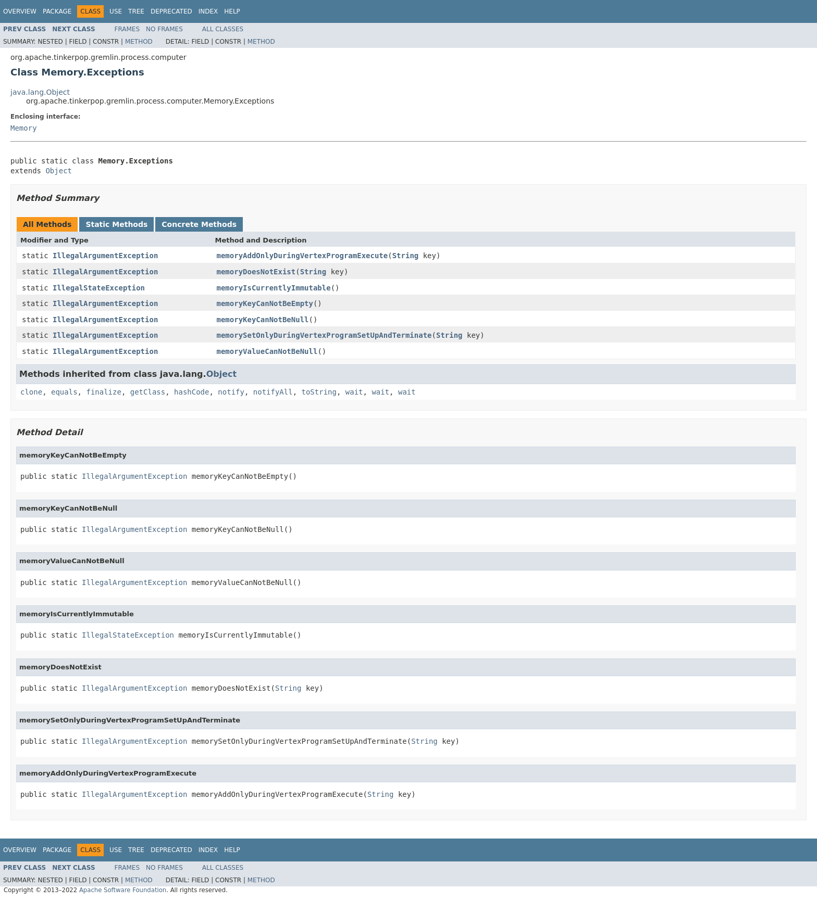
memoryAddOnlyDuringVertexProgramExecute (302, 255)
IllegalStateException (99, 288)
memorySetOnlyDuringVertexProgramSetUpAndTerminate (324, 335)
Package (57, 11)
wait (354, 392)
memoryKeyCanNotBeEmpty (265, 303)
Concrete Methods (199, 224)
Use (115, 11)
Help (232, 11)
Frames (127, 29)
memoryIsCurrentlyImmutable (274, 288)
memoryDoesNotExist (256, 272)
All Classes (222, 29)
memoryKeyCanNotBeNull (263, 319)
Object (58, 171)
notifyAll (273, 392)
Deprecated (171, 11)
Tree (136, 11)
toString (319, 392)
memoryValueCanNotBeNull (267, 351)
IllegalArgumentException (105, 255)
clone (31, 392)
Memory (23, 128)
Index (208, 11)
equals (64, 392)
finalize (103, 392)
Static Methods (116, 224)
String (405, 255)
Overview (19, 11)
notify (231, 392)
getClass (147, 392)
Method (139, 41)
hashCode (191, 392)
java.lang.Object (40, 92)
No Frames (164, 29)
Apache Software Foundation (122, 890)
